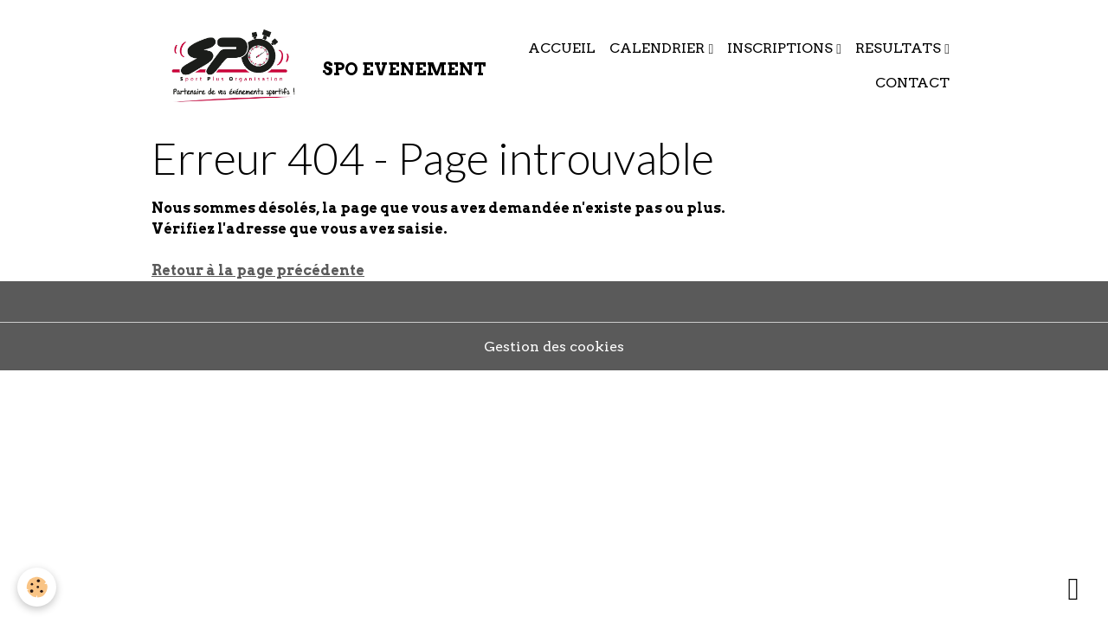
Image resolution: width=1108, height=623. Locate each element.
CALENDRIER (658, 48)
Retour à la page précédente (257, 270)
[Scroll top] (1073, 588)
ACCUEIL (562, 48)
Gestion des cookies (554, 346)
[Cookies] (36, 587)
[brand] (306, 66)
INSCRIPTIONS (781, 48)
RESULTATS (899, 48)
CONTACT (912, 82)
